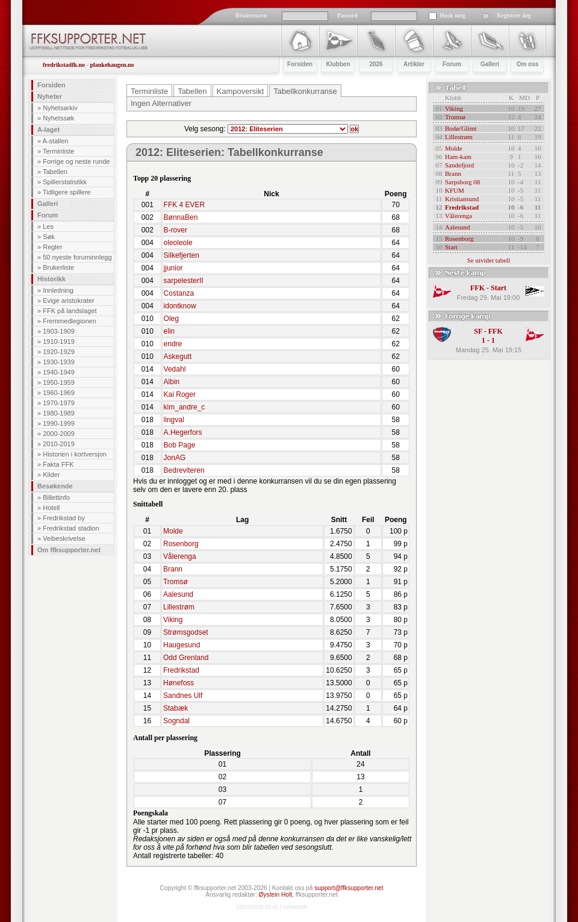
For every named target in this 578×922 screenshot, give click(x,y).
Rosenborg (181, 544)
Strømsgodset (185, 632)
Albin (172, 382)
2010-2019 (59, 443)
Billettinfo (56, 497)
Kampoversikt (240, 91)
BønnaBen (181, 217)
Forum (47, 215)
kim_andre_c (184, 407)
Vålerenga (179, 556)
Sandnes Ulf (182, 695)
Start (451, 247)
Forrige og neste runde (76, 161)
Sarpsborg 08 (462, 181)
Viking (172, 619)
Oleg (171, 318)
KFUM (454, 190)
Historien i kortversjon (75, 454)
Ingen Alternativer (161, 103)
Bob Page (180, 445)
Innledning (58, 290)
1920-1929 (59, 351)
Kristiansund (462, 198)
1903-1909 (59, 331)
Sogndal (176, 721)
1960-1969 (59, 392)
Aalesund (178, 594)
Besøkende (55, 486)
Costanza (179, 293)
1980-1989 (59, 413)
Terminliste (59, 151)
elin (169, 331)
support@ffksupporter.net (348, 888)
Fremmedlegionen (69, 321)
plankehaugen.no (112, 64)
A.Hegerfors (183, 432)
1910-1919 (59, 341)
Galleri (47, 203)
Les (48, 226)
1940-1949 (59, 372)
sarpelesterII (184, 280)
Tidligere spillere (67, 192)
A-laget (48, 129)
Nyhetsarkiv (60, 107)
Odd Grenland (185, 657)
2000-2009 (59, 433)
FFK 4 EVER (184, 205)
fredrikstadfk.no (64, 64)
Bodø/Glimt (461, 128)
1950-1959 (59, 382)
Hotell (51, 507)
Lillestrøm (178, 607)
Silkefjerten (181, 255)
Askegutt (178, 356)
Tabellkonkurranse (305, 91)
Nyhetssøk (58, 118)
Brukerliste (58, 267)
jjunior (173, 268)
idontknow (180, 306)
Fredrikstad (181, 670)
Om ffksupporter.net (69, 549)
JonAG (175, 457)
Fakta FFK (58, 464)
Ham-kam (458, 156)
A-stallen (56, 141)
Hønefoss (178, 683)
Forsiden (51, 85)
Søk (49, 236)
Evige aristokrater (69, 300)
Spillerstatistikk (65, 181)
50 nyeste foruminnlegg (77, 257)
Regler (52, 247)
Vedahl (175, 369)
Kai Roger (180, 394)
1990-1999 (59, 423)
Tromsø (175, 582)
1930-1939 (59, 362)
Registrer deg (514, 15)
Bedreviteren (184, 470)
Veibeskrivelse (64, 538)
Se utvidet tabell (488, 260)
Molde (173, 531)
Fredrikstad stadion (71, 528)
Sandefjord (459, 165)
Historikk (51, 278)
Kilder (51, 474)
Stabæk (175, 708)
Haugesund (181, 645)
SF (478, 331)
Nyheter (49, 96)
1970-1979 (59, 402)
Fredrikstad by (64, 518)
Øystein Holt (275, 894)
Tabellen (55, 171)
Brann (172, 569)
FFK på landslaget (69, 310)
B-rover (175, 230)
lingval (174, 420)
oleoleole (178, 242)
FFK (477, 288)
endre (173, 344)
